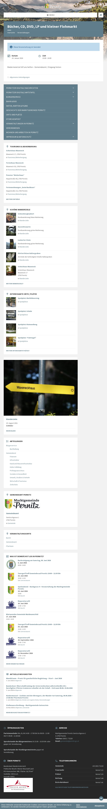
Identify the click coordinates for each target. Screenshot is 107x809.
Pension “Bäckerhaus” (15, 175)
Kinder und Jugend (28, 700)
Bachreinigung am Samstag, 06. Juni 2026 (34, 560)
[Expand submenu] (73, 88)
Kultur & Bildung (15, 467)
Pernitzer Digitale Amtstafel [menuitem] (20, 92)
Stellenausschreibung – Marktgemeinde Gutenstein (27, 705)
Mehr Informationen (81, 806)
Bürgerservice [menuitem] (13, 97)
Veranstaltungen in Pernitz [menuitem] (20, 123)
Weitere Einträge (13, 199)
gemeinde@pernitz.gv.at (70, 741)
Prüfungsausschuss (17, 470)
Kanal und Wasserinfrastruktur (21, 463)
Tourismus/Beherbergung (17, 157)
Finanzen (13, 456)
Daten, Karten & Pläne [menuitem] (17, 106)
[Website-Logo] (53, 7)
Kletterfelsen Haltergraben (29, 253)
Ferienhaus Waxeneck (15, 163)
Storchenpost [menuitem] (13, 119)
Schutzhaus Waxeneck (15, 150)
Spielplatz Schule (25, 311)
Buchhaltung (14, 449)
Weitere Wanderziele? (14, 284)
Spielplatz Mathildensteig (28, 298)
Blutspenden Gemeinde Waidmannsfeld (22, 614)
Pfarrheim (9, 546)
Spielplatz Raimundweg (27, 324)
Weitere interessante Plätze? (17, 351)
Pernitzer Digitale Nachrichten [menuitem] (22, 88)
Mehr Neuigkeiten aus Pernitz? (18, 712)
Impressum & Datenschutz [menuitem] (18, 137)
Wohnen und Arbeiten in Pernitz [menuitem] (22, 132)
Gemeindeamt (12, 513)
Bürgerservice (11, 445)
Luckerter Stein (24, 240)
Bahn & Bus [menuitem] (11, 101)
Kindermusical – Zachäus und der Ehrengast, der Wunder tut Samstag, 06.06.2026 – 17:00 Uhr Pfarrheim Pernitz (39, 696)
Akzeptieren (99, 806)
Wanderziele (24, 220)
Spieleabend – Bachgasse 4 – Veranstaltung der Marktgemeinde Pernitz (44, 588)
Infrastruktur (14, 460)
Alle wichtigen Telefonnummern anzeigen (71, 787)
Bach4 (8, 538)
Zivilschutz (14, 484)
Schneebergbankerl (26, 214)
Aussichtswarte (24, 227)
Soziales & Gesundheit (18, 474)
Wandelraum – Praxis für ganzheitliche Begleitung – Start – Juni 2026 (34, 678)
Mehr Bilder (11, 431)
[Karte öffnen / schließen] (100, 15)
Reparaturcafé (24, 601)
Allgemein (18, 680)
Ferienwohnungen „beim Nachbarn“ (20, 187)
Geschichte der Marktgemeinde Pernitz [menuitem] (25, 110)
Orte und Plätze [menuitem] (14, 114)
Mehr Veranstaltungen (15, 664)
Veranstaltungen (23, 32)
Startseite (11, 32)
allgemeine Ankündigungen (20, 77)
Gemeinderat (11, 453)
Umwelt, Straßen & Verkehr (20, 477)
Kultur (37, 700)
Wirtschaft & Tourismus (18, 481)
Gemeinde (11, 523)
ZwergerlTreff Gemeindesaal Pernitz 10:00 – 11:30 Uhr (39, 573)
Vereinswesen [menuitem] (13, 128)
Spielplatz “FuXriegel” (27, 338)
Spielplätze (23, 302)
